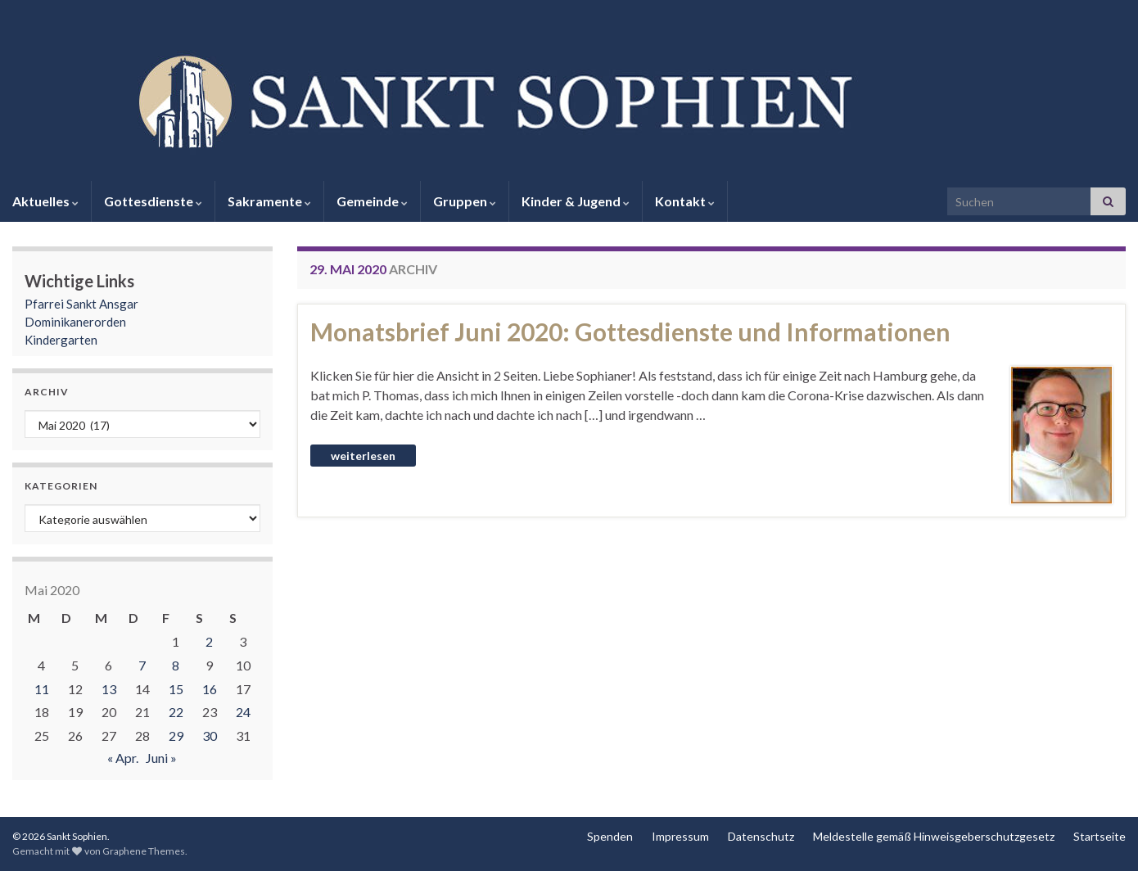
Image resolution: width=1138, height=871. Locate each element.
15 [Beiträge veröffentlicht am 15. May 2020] (176, 689)
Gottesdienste (153, 201)
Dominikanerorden (75, 321)
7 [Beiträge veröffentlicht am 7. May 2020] (142, 665)
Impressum (680, 836)
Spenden (610, 836)
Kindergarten (61, 339)
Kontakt (685, 201)
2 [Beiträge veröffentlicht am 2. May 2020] (209, 641)
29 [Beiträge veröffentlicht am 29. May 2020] (176, 735)
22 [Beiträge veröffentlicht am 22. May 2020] (176, 712)
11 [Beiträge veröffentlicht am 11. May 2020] (41, 689)
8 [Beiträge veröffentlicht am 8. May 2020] (175, 665)
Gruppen (464, 201)
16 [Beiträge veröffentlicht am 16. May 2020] (209, 689)
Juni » (161, 757)
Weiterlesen (363, 456)
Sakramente (269, 201)
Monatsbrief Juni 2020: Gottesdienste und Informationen (630, 331)
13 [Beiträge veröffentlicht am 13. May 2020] (109, 689)
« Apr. (122, 757)
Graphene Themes (143, 851)
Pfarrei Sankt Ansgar (81, 303)
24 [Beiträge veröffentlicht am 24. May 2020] (243, 712)
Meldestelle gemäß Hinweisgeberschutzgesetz (933, 836)
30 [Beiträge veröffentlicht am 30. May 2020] (209, 735)
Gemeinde (372, 201)
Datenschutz (761, 836)
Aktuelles (45, 201)
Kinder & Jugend (576, 201)
